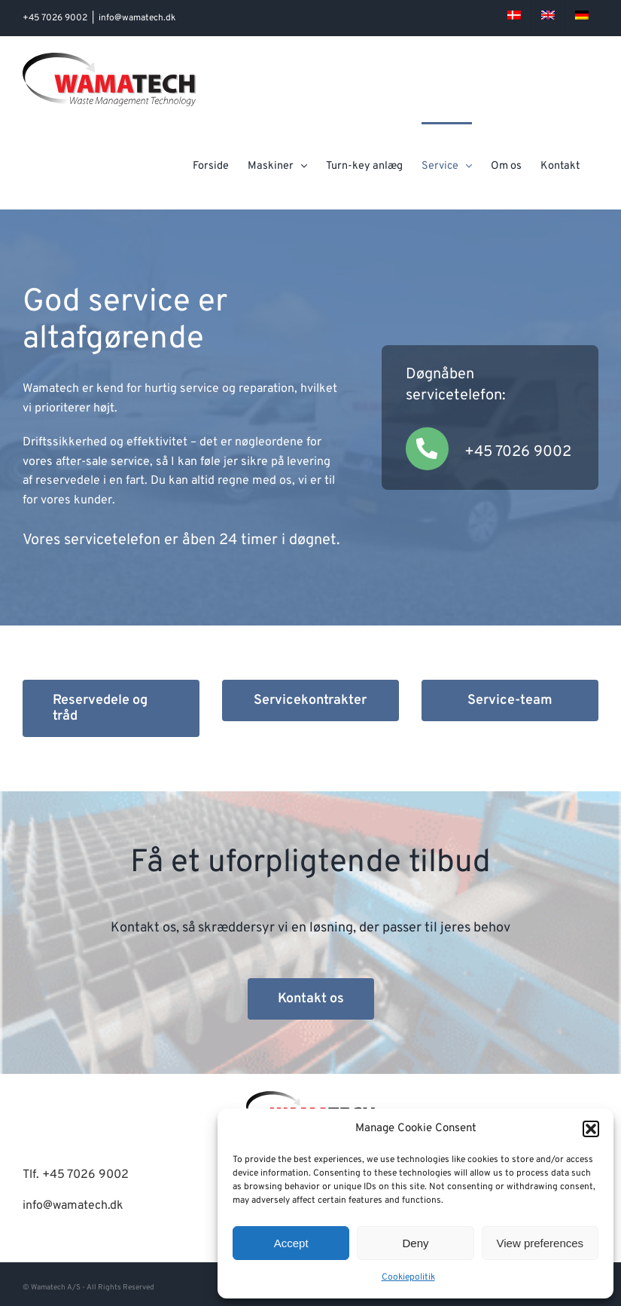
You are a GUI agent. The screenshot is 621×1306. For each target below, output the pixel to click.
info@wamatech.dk (137, 18)
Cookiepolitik (408, 1277)
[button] (590, 1128)
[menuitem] (514, 18)
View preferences (540, 1243)
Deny (415, 1243)
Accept (291, 1243)
